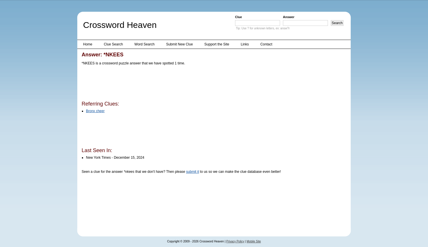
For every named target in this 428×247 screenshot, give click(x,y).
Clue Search (113, 44)
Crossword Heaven (120, 25)
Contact (266, 44)
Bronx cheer (95, 111)
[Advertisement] (187, 84)
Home (87, 44)
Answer (288, 17)
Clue (238, 17)
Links (245, 44)
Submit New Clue (179, 44)
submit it (192, 172)
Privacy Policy (235, 241)
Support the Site (216, 44)
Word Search (144, 44)
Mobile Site (254, 241)
